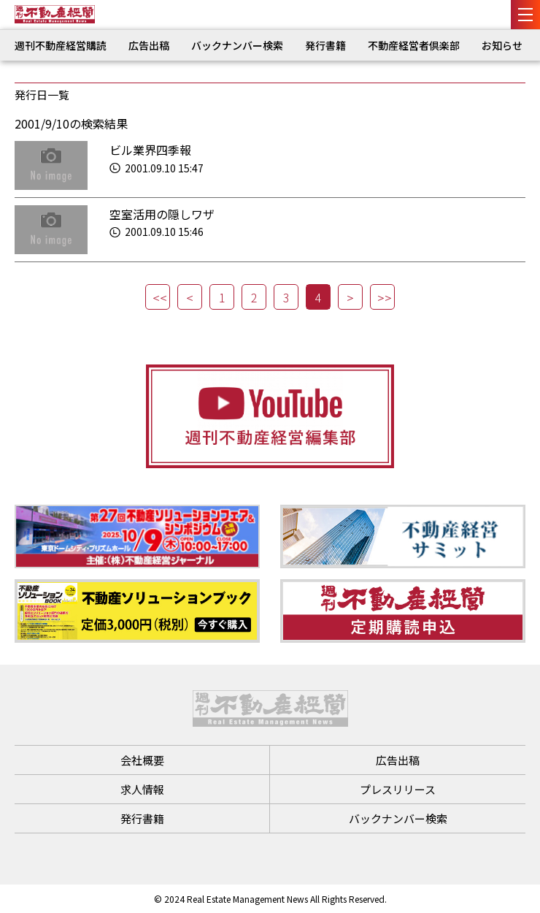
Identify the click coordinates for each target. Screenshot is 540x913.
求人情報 (142, 789)
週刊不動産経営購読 (61, 45)
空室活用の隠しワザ (162, 214)
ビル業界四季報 (150, 149)
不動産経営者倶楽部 (414, 45)
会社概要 (142, 760)
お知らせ (502, 45)
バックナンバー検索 (237, 45)
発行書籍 (325, 45)
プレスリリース (398, 789)
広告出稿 (148, 45)
